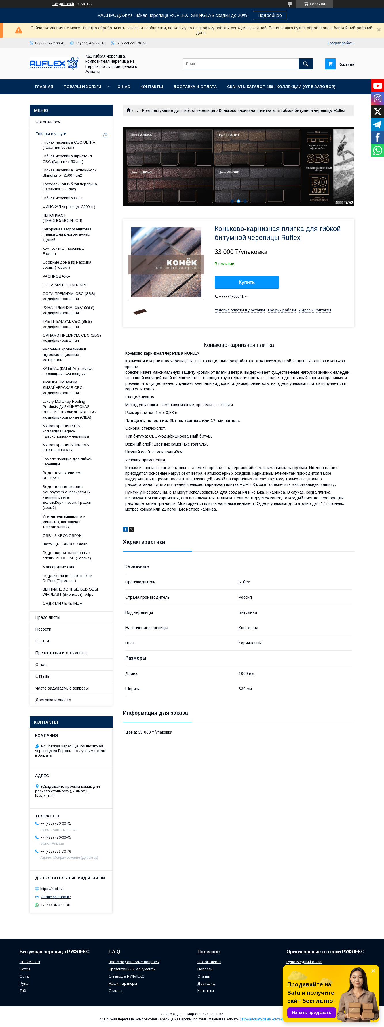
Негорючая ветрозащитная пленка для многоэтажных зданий (67, 234)
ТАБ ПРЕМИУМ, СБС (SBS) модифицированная (67, 324)
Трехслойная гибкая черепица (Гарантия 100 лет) (70, 186)
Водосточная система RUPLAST (63, 475)
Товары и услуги (82, 87)
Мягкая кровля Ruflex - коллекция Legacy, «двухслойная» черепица (66, 431)
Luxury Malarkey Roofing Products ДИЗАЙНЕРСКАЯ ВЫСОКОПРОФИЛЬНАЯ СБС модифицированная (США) (69, 409)
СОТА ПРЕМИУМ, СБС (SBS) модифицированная (69, 296)
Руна (24, 983)
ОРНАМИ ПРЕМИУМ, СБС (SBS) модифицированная (72, 338)
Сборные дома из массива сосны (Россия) (67, 265)
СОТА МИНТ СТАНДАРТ (65, 285)
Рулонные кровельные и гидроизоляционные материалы (64, 354)
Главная (44, 87)
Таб (23, 990)
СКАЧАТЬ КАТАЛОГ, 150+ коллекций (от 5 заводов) (281, 87)
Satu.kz (217, 1014)
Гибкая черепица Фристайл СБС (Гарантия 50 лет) (67, 158)
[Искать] (306, 63)
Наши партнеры (123, 983)
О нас (123, 87)
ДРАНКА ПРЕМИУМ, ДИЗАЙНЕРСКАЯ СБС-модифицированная (63, 387)
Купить (247, 282)
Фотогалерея (47, 122)
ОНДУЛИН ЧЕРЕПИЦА (62, 603)
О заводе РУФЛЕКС (127, 976)
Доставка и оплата (195, 87)
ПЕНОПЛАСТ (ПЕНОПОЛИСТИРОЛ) (62, 218)
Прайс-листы (47, 617)
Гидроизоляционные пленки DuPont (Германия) (67, 578)
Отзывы (42, 676)
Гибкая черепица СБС (62, 198)
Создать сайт (63, 4)
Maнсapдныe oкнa (59, 567)
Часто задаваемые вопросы (62, 688)
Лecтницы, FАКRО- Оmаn (65, 544)
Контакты (151, 87)
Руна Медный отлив (304, 962)
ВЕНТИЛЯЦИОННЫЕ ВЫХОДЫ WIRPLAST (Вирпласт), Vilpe (70, 592)
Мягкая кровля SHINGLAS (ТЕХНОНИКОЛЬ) (66, 447)
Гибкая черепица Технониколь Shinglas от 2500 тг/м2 (70, 172)
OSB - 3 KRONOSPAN (62, 535)
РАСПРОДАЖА (56, 276)
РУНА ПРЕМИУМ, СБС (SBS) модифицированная (68, 310)
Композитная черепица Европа (63, 251)
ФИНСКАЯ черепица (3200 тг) (69, 207)
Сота (24, 976)
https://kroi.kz (51, 888)
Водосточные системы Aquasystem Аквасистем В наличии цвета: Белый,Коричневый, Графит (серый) (67, 497)
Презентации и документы (61, 652)
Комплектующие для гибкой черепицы (178, 110)
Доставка (206, 983)
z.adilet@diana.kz (56, 897)
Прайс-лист (30, 962)
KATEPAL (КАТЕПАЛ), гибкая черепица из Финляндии (68, 371)
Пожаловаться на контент (263, 1019)
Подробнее (270, 15)
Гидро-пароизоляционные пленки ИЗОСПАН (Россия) (67, 555)
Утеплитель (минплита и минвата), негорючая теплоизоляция (64, 521)
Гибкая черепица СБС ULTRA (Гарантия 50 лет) (69, 145)
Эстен (25, 969)
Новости (43, 629)
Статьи (42, 641)
